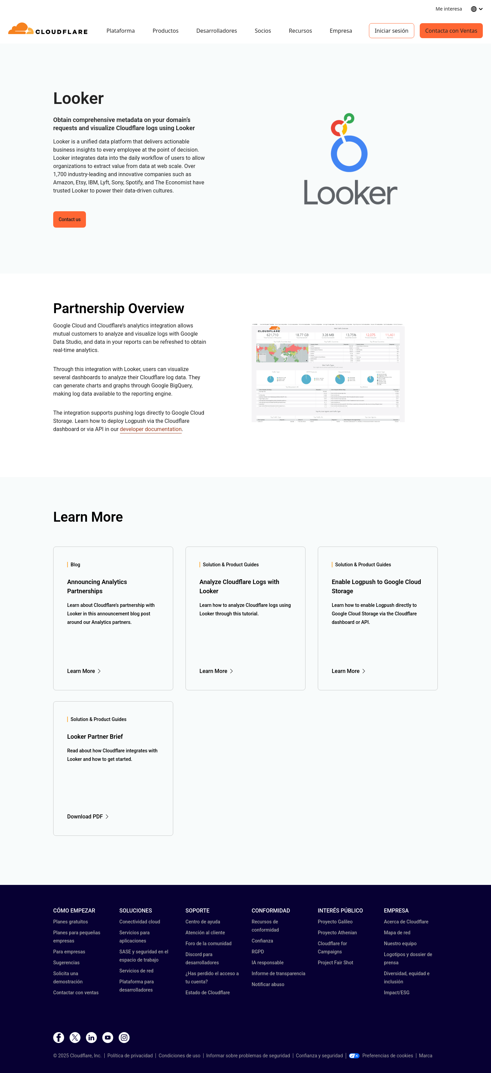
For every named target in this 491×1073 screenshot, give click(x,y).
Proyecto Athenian (337, 932)
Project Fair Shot (335, 962)
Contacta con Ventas (451, 30)
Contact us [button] (69, 219)
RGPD (258, 951)
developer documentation (151, 429)
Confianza (262, 941)
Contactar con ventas (76, 992)
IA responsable (268, 962)
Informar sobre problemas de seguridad (248, 1055)
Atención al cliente (205, 932)
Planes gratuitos (70, 921)
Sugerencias (66, 962)
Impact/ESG (397, 992)
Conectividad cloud (139, 921)
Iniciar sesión (391, 30)
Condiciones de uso (179, 1055)
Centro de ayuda (202, 921)
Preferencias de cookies (381, 1055)
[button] (345, 158)
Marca (425, 1055)
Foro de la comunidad (208, 943)
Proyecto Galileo (335, 921)
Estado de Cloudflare (207, 992)
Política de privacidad (130, 1055)
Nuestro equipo (400, 943)
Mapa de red (397, 932)
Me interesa (449, 8)
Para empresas (69, 951)
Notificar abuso (268, 984)
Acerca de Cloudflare (406, 921)
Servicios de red (136, 971)
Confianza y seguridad (319, 1055)
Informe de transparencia (279, 973)
